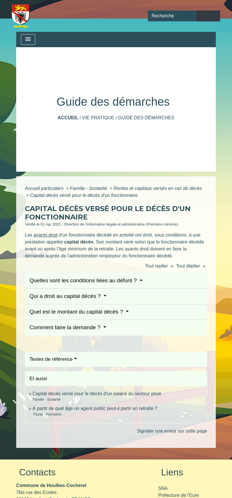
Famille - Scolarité (89, 188)
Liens (172, 472)
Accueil (68, 117)
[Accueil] (21, 16)
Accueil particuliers (45, 188)
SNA (163, 488)
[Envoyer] (208, 15)
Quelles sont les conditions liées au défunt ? (84, 280)
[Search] (172, 15)
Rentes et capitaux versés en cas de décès (158, 188)
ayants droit (46, 234)
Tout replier (160, 265)
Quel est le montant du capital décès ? (77, 312)
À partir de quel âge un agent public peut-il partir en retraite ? (94, 408)
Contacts (37, 472)
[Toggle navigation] (28, 39)
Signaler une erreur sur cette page (172, 431)
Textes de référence (51, 359)
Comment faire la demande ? (66, 327)
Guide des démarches (146, 117)
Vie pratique (98, 117)
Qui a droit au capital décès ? (66, 296)
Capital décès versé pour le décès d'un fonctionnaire (83, 195)
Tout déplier (191, 265)
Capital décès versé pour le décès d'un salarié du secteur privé (96, 393)
